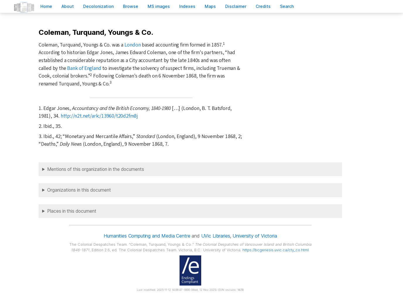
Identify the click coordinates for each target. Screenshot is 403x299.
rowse (130, 6)
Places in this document (71, 211)
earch (287, 6)
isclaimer (235, 6)
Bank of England (84, 68)
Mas (210, 6)
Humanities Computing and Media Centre (147, 236)
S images (159, 6)
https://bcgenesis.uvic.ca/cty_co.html (276, 250)
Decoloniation (98, 6)
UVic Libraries (215, 236)
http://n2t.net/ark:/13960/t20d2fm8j (99, 116)
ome (46, 6)
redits (263, 6)
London (132, 45)
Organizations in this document (79, 190)
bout (68, 6)
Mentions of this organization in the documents (95, 169)
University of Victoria (255, 236)
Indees (187, 6)
